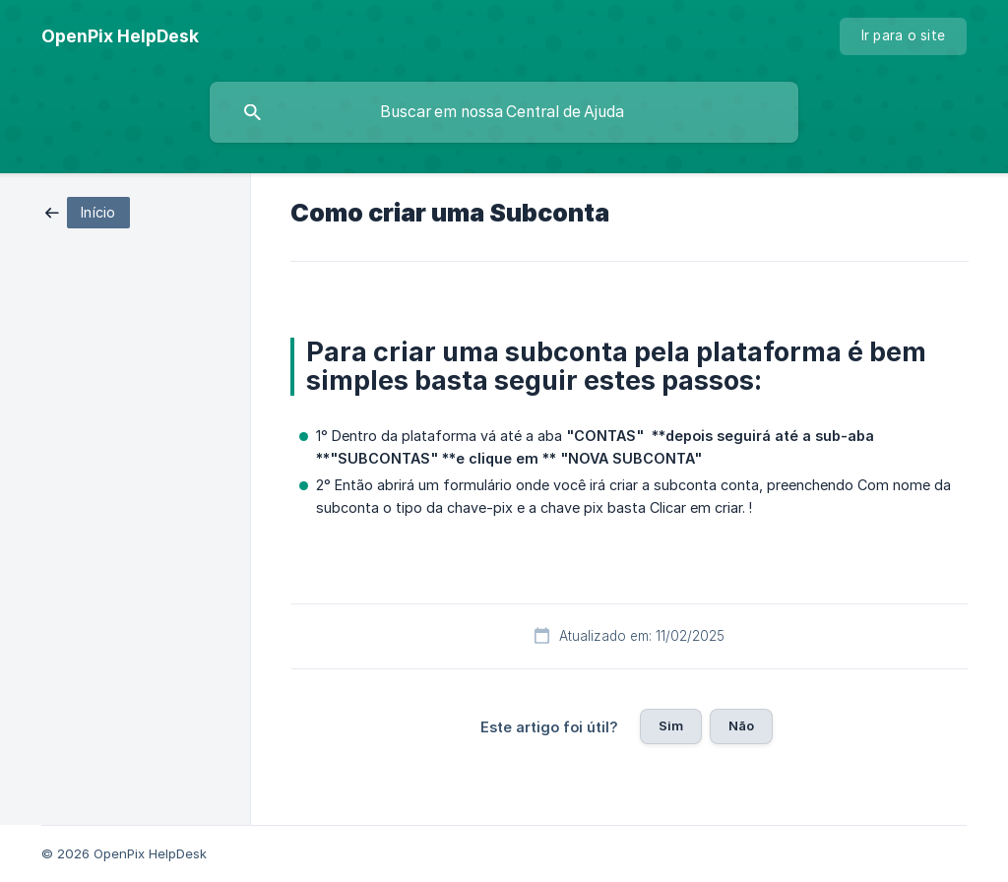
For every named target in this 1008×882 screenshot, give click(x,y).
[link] (87, 211)
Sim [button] (671, 725)
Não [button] (741, 725)
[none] (120, 36)
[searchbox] (504, 112)
